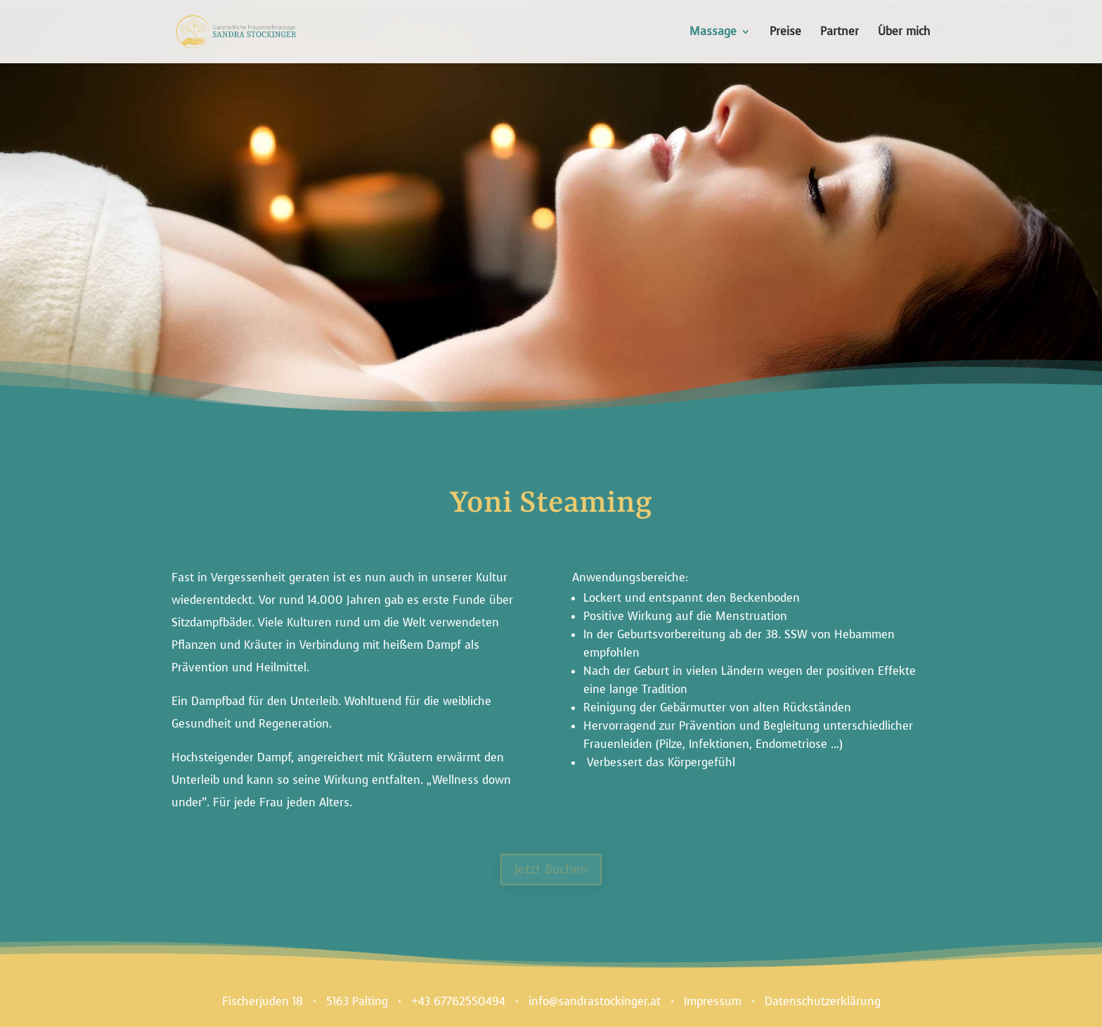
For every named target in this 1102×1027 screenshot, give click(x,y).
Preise (785, 33)
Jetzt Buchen (551, 869)
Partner (839, 33)
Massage (713, 33)
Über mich (904, 33)
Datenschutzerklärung (823, 1001)
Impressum (712, 1001)
